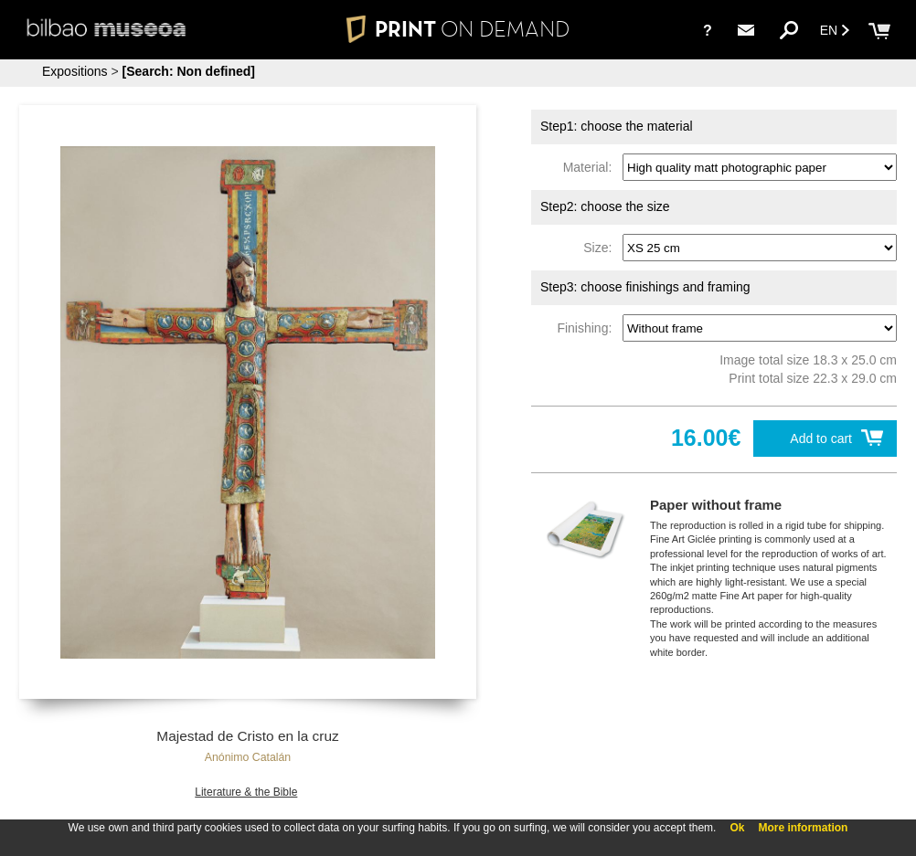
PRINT (458, 29)
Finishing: (588, 328)
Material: (591, 167)
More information (802, 827)
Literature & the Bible (246, 792)
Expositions (75, 71)
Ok (737, 827)
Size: (601, 247)
